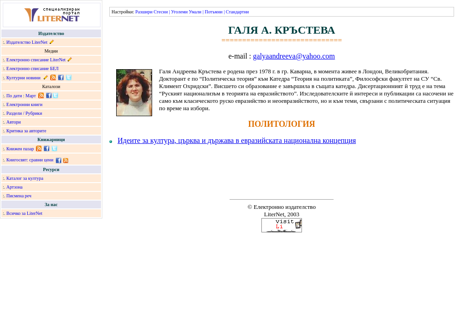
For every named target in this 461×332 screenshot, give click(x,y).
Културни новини (23, 77)
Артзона (14, 187)
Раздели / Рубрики (24, 113)
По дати (14, 95)
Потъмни (214, 11)
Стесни (161, 11)
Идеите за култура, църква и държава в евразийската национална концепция (237, 140)
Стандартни (237, 11)
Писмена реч (18, 195)
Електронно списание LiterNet (36, 59)
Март (30, 95)
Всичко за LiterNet (24, 213)
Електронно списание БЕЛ (32, 68)
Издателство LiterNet (26, 42)
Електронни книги (24, 104)
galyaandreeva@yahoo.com (294, 56)
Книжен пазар (20, 148)
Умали (195, 11)
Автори (13, 122)
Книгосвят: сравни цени (29, 159)
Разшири (143, 11)
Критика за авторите (26, 130)
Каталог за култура (24, 178)
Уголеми (179, 11)
